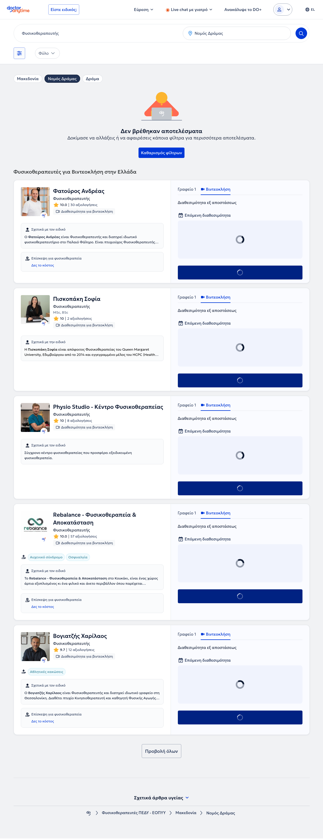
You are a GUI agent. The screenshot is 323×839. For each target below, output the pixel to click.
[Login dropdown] (282, 9)
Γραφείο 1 (187, 189)
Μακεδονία (28, 78)
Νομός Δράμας (62, 78)
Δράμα (92, 78)
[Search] (301, 33)
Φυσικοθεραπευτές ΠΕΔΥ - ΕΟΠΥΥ (133, 813)
